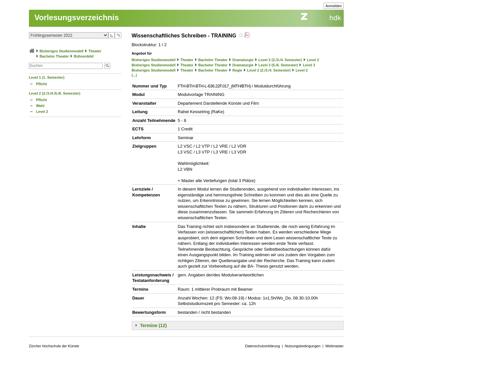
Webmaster (335, 346)
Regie (237, 70)
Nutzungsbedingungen (303, 346)
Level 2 (42, 111)
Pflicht (41, 84)
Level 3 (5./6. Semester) (278, 65)
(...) (134, 75)
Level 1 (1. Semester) (46, 77)
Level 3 (309, 65)
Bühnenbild (84, 56)
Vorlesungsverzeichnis (76, 17)
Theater (94, 51)
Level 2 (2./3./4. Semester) (280, 60)
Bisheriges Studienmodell (62, 51)
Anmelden (334, 6)
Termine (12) (153, 325)
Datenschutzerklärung (262, 346)
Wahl (40, 106)
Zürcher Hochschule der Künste (54, 346)
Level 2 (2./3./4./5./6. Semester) (54, 93)
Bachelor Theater (54, 56)
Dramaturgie (243, 60)
